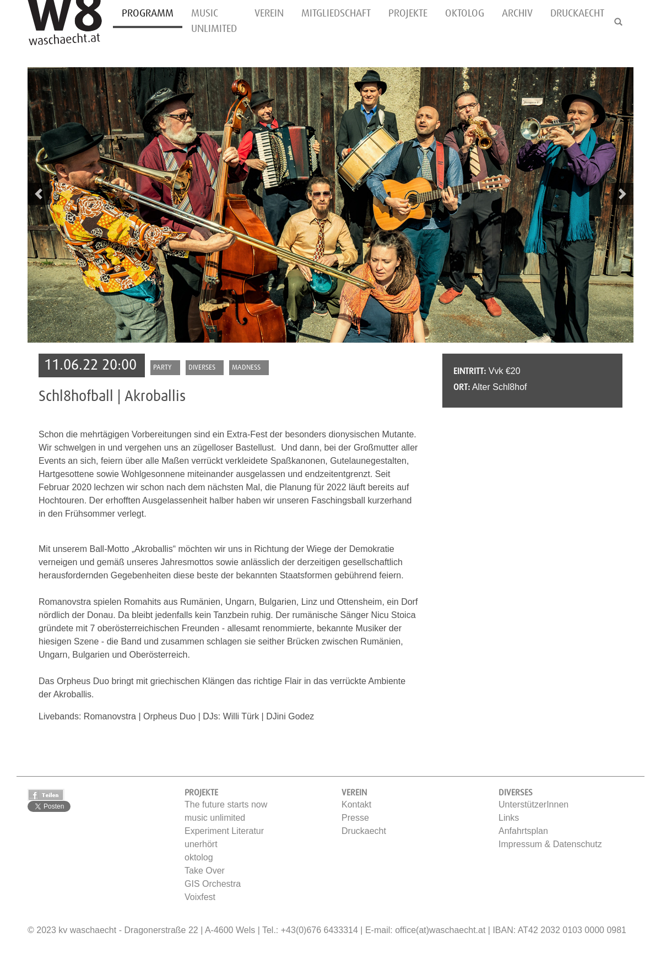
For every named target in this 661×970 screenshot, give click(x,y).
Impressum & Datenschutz (550, 844)
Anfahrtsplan (523, 831)
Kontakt (356, 804)
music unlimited (214, 21)
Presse (355, 817)
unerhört (201, 844)
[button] (39, 194)
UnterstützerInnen (533, 804)
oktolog (464, 13)
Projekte (407, 13)
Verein (269, 13)
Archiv (517, 13)
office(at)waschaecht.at (440, 930)
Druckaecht (577, 13)
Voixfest (200, 897)
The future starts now (226, 804)
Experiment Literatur (224, 831)
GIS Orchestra (213, 883)
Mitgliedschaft (336, 13)
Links (509, 817)
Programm (148, 13)
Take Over (205, 870)
